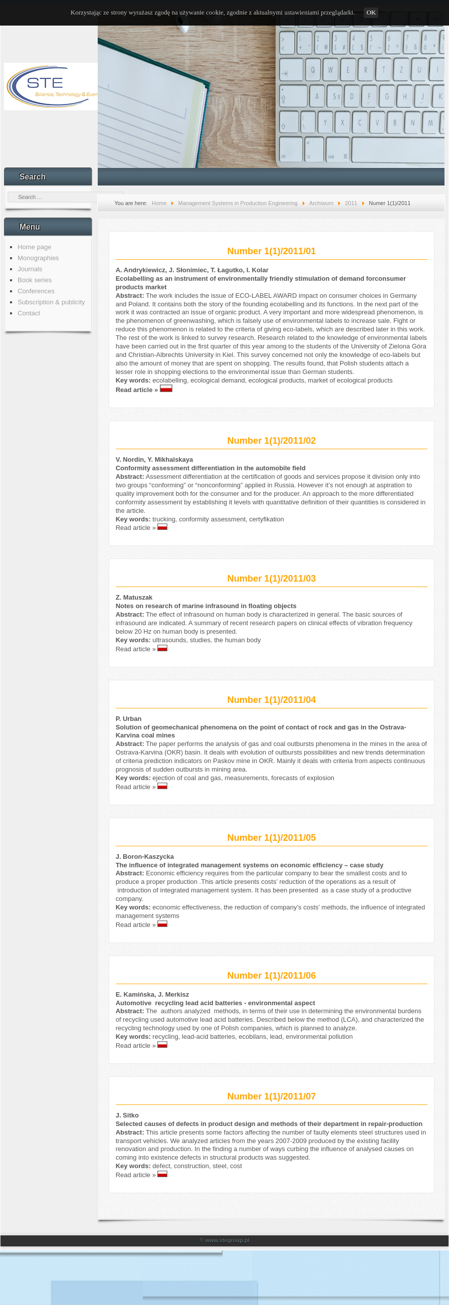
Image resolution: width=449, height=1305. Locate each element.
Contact (29, 313)
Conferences (36, 291)
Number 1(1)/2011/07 (272, 1096)
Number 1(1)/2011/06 (272, 976)
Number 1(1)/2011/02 (272, 441)
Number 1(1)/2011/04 (272, 700)
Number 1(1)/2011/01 (272, 251)
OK (371, 12)
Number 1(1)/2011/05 (272, 838)
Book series (35, 280)
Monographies (38, 258)
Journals (30, 269)
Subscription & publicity (51, 302)
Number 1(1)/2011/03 (272, 579)
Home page (34, 247)
